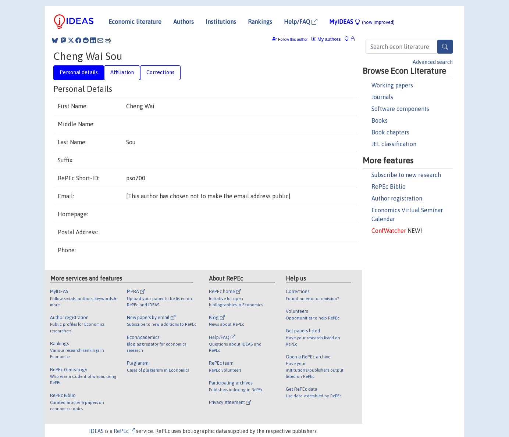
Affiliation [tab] (122, 72)
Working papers (392, 85)
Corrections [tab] (160, 72)
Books (379, 120)
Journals (382, 97)
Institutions (221, 21)
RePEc (124, 431)
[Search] (445, 47)
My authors (326, 39)
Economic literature (134, 21)
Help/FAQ (300, 21)
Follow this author (292, 39)
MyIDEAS (362, 21)
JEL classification (393, 144)
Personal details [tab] (79, 72)
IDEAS (96, 431)
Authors (183, 21)
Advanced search (433, 62)
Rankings (260, 21)
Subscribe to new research (406, 174)
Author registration (396, 198)
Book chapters (390, 132)
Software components (400, 108)
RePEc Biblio (388, 186)
